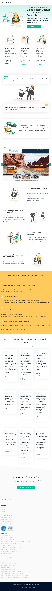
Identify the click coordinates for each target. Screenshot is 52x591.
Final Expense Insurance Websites (9, 551)
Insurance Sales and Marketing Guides (10, 561)
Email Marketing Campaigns (7, 537)
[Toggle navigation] (49, 2)
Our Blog (3, 511)
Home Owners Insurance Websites (9, 543)
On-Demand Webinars (6, 559)
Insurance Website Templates (8, 569)
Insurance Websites (5, 535)
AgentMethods (26, 584)
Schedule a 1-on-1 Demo (26, 487)
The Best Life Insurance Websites (8, 549)
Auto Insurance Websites (7, 545)
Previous (2, 164)
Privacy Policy (4, 513)
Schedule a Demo (34, 26)
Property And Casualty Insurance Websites (11, 547)
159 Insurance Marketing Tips (7, 565)
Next (50, 164)
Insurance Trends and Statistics (8, 563)
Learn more (39, 64)
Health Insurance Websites (7, 553)
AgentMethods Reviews (6, 521)
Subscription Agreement (6, 515)
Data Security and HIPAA (6, 523)
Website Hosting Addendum (7, 517)
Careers (3, 509)
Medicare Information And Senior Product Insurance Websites (15, 541)
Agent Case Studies (5, 567)
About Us (3, 507)
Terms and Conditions (21, 587)
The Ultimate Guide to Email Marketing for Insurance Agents (15, 577)
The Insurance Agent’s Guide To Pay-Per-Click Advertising (14, 575)
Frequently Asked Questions (7, 519)
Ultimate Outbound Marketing (8, 539)
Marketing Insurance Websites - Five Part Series (12, 573)
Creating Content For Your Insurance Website (11, 571)
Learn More (7, 66)
